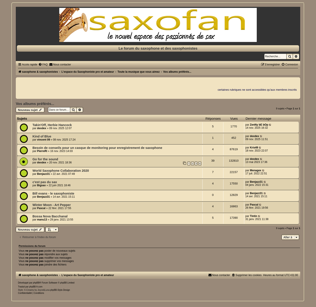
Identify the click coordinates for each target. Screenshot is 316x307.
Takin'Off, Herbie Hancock (52, 125)
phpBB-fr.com (36, 286)
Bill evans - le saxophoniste (53, 193)
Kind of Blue (41, 136)
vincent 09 (43, 139)
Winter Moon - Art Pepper (51, 205)
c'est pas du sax (44, 182)
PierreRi (42, 151)
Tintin (253, 216)
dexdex (41, 128)
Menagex (255, 170)
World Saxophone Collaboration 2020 (60, 170)
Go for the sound (45, 159)
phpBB (36, 283)
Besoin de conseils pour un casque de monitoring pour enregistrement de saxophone (97, 148)
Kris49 (254, 147)
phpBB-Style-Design (60, 290)
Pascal (41, 208)
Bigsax (41, 185)
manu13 (42, 219)
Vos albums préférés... (35, 104)
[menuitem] (43, 64)
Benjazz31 (43, 173)
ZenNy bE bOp (259, 124)
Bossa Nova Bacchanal (50, 216)
